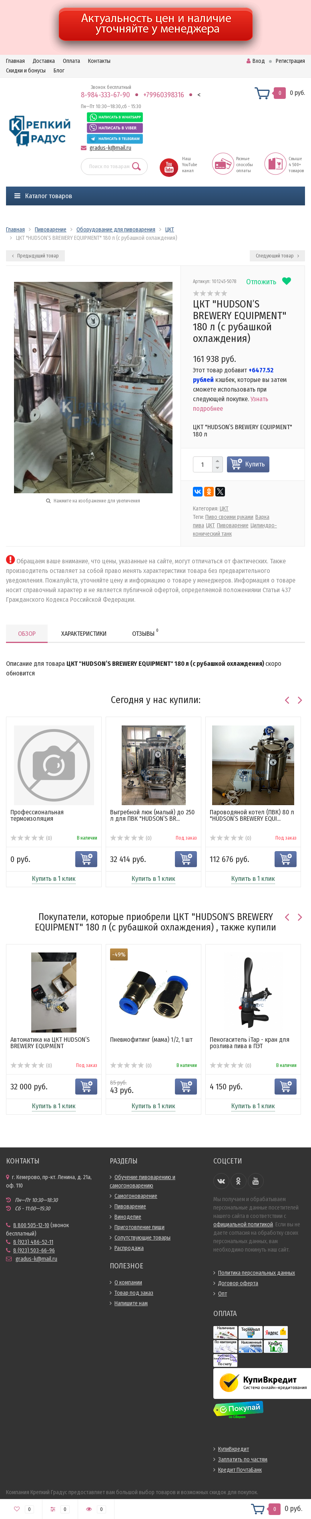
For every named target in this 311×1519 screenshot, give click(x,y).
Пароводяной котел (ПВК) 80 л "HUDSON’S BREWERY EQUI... (252, 815)
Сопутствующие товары (142, 1237)
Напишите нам (131, 1303)
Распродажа (129, 1248)
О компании (128, 1282)
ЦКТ (224, 508)
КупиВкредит (233, 1449)
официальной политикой (243, 1224)
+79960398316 (163, 94)
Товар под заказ (133, 1293)
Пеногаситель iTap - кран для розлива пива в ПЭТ (249, 1043)
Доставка (44, 61)
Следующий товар (277, 256)
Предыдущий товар (35, 256)
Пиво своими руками (229, 517)
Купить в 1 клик (54, 878)
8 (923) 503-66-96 (34, 1250)
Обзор (27, 633)
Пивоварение (233, 525)
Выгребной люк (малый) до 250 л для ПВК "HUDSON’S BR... (152, 815)
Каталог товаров (43, 196)
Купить (255, 464)
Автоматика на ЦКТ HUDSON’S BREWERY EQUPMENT (50, 1043)
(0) (31, 838)
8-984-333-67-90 (105, 94)
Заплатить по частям (242, 1459)
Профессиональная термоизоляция (37, 815)
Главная (15, 61)
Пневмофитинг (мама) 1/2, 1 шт (151, 1039)
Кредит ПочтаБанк (240, 1470)
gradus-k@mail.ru (110, 148)
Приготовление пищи (139, 1227)
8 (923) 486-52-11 (33, 1242)
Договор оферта (238, 1283)
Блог (59, 70)
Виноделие (127, 1217)
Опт (222, 1293)
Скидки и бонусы (26, 70)
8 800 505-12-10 (31, 1225)
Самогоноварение (135, 1196)
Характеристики (83, 633)
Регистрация (290, 61)
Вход (256, 61)
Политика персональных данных (256, 1273)
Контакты (99, 61)
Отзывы (145, 632)
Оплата (71, 61)
